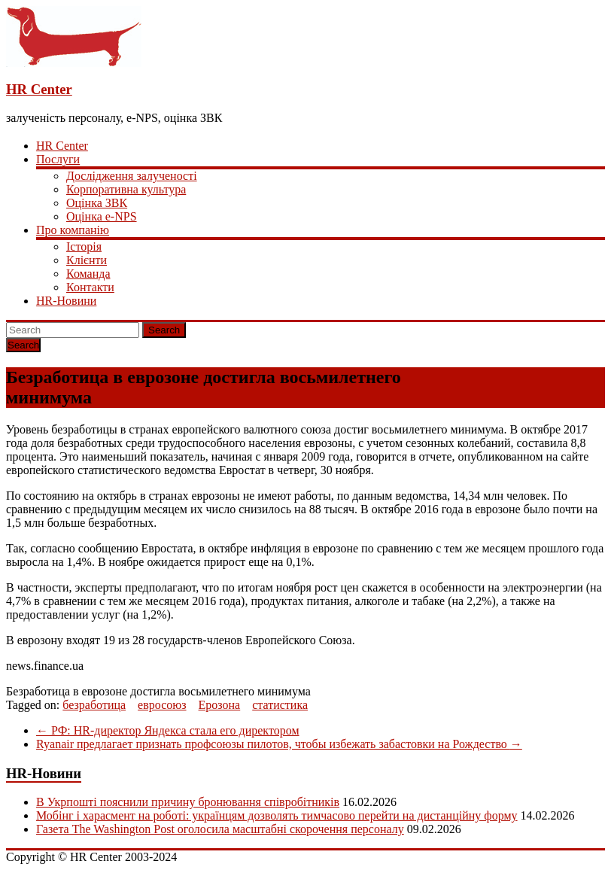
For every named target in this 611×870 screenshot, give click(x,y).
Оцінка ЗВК (96, 202)
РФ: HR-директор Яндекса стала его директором (167, 730)
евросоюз (162, 704)
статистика (280, 704)
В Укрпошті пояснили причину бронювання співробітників (187, 801)
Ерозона (220, 704)
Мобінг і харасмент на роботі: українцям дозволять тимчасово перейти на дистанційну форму (277, 815)
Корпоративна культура (126, 189)
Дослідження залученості (131, 175)
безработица (94, 704)
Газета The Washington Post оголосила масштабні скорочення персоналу (220, 829)
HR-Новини (66, 300)
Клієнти (86, 260)
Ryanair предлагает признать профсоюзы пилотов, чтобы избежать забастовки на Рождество (279, 744)
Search (164, 330)
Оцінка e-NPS (101, 216)
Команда (88, 273)
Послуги (58, 159)
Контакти (90, 287)
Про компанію (72, 230)
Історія (84, 246)
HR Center (39, 89)
